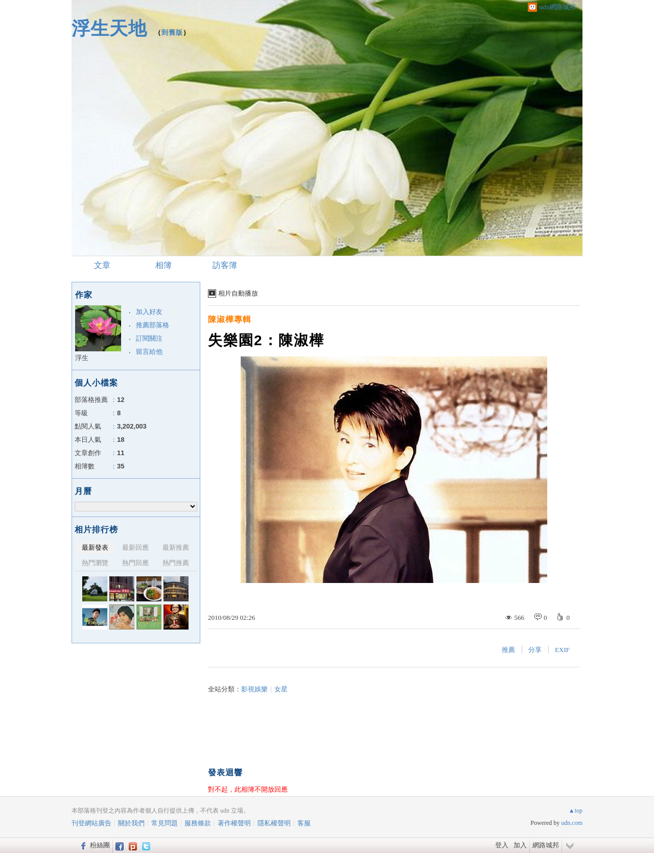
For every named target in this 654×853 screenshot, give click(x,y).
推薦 (508, 650)
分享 (535, 650)
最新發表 (95, 547)
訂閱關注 (149, 338)
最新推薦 (175, 547)
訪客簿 (225, 265)
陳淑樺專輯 (229, 319)
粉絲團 (100, 845)
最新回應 (135, 547)
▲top (575, 810)
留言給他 (149, 351)
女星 (281, 689)
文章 (102, 265)
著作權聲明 (234, 823)
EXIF (562, 650)
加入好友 (149, 312)
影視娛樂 (254, 689)
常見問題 (164, 823)
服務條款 (197, 823)
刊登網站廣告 (91, 823)
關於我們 (131, 823)
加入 (520, 845)
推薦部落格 (152, 325)
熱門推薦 (175, 563)
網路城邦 (545, 845)
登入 (501, 845)
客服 (304, 823)
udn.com (571, 822)
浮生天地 (109, 28)
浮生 (81, 358)
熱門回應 (135, 563)
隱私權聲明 (274, 823)
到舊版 (172, 32)
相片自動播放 (238, 293)
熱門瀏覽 (95, 563)
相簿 (163, 265)
